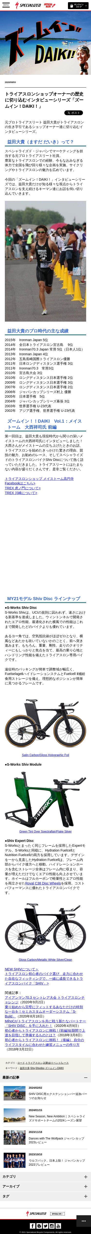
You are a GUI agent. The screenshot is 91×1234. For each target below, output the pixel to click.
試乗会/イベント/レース (56, 1063)
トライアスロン (33, 1063)
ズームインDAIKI (54, 1068)
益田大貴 (25, 1068)
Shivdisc (39, 1068)
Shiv (32, 1068)
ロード (21, 1063)
